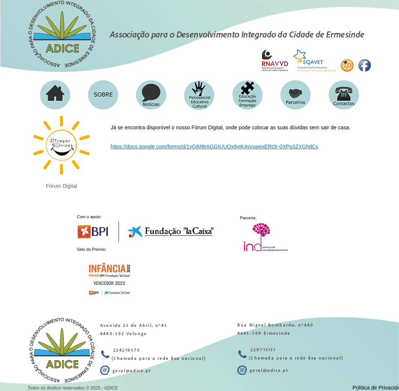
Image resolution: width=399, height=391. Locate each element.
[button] (103, 95)
